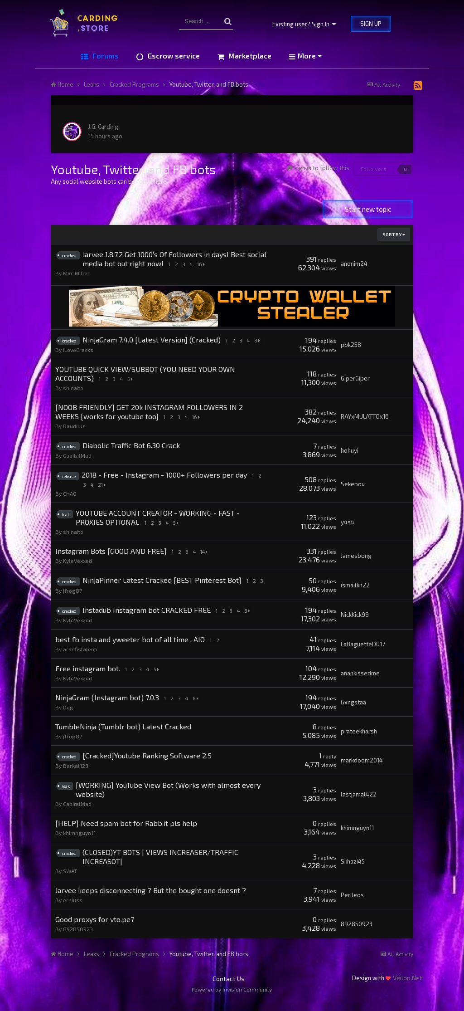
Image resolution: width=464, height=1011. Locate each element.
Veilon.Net (407, 986)
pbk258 (351, 344)
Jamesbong (356, 555)
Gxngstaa (353, 710)
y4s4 (347, 522)
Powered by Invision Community (232, 998)
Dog (68, 716)
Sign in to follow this (321, 167)
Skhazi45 (353, 870)
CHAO (70, 493)
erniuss (72, 908)
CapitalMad (77, 455)
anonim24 (354, 263)
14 (204, 552)
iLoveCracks (78, 350)
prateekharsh (359, 739)
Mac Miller (76, 273)
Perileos (352, 903)
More (310, 55)
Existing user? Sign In (304, 24)
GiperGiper (355, 378)
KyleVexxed (77, 560)
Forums (105, 55)
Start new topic (368, 209)
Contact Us (229, 987)
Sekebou (353, 484)
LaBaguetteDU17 (363, 652)
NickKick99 (355, 623)
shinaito (73, 388)
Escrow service (173, 55)
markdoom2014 (362, 768)
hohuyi (349, 450)
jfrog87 (72, 599)
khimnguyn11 (79, 841)
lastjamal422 (359, 802)
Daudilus (74, 426)
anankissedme (360, 681)
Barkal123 (75, 774)
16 (202, 264)
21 (102, 485)
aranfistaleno (80, 657)
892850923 (78, 937)
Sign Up (371, 23)
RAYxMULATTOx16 (365, 416)
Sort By (393, 234)
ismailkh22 (355, 589)
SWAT (70, 879)
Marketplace (249, 55)
